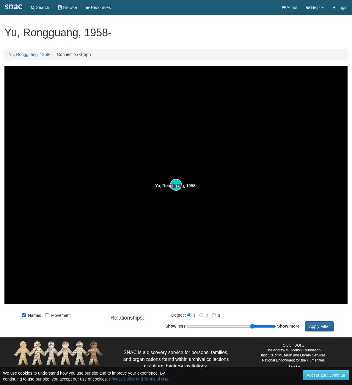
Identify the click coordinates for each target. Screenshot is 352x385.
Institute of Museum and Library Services (293, 355)
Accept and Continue (326, 375)
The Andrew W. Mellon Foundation (293, 350)
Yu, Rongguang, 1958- (30, 54)
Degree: (179, 315)
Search (40, 7)
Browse (67, 7)
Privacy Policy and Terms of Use (138, 379)
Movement (57, 315)
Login (340, 7)
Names (31, 315)
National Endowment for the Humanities (293, 360)
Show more (288, 326)
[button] (315, 7)
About (290, 7)
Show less (175, 326)
